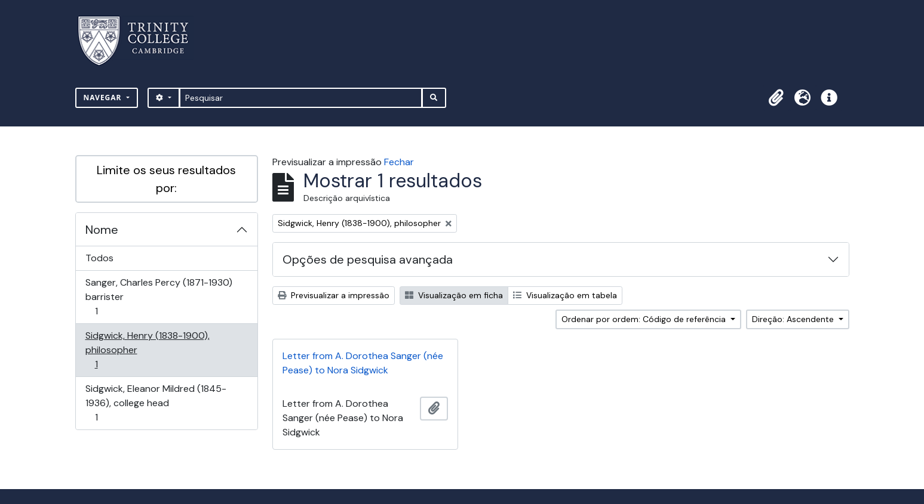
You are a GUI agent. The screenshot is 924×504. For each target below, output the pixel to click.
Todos (99, 258)
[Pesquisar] (300, 98)
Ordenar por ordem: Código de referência (644, 319)
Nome (101, 229)
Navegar (104, 97)
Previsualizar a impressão (333, 295)
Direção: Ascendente (794, 319)
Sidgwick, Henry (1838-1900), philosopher (147, 350)
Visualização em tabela (565, 295)
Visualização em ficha (454, 295)
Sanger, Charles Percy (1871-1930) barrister (158, 297)
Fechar (399, 162)
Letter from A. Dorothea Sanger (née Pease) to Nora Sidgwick (363, 363)
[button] (776, 98)
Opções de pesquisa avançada (368, 259)
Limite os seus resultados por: (166, 179)
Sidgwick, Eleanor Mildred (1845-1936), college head (155, 403)
